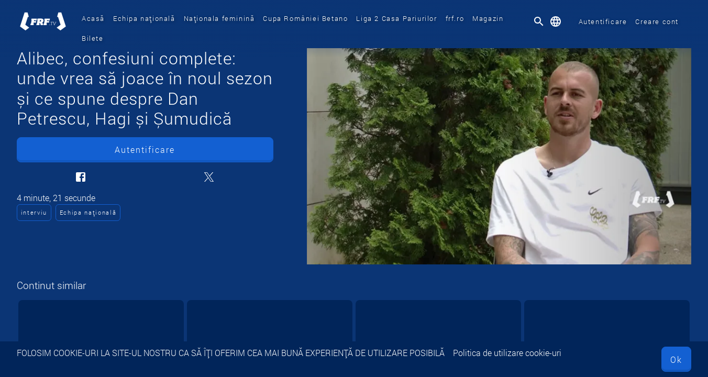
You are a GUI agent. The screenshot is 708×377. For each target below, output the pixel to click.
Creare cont (657, 21)
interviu (34, 212)
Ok (676, 359)
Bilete (93, 38)
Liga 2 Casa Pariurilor (396, 18)
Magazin (487, 18)
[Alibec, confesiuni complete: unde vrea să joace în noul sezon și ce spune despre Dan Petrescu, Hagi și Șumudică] (499, 156)
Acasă (93, 18)
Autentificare (603, 21)
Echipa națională (144, 18)
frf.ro (455, 18)
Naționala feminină (219, 18)
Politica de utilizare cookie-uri (507, 352)
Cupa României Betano (305, 18)
